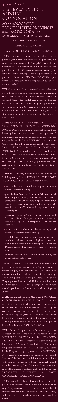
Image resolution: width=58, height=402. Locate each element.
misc (19, 4)
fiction (10, 4)
